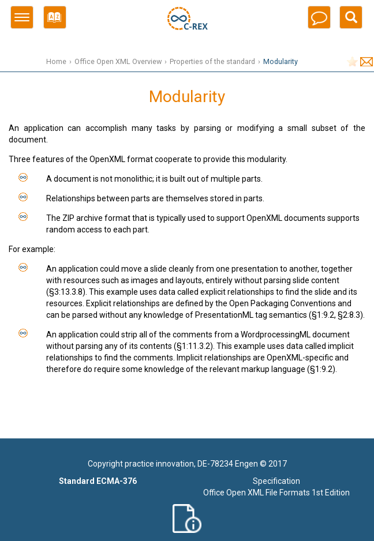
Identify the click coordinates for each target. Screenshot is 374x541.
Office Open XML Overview (118, 61)
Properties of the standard (212, 61)
